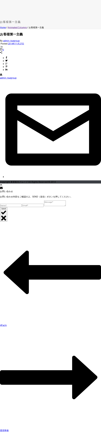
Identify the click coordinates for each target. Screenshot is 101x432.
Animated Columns (17, 27)
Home (3, 27)
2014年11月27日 (16, 43)
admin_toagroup (11, 40)
